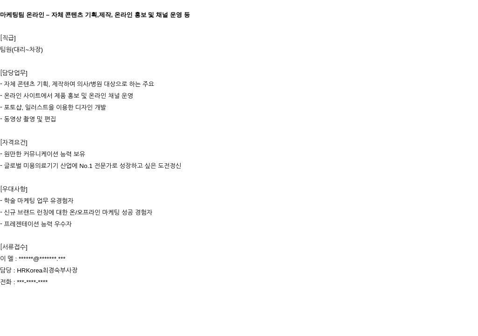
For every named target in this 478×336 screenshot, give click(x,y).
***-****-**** (32, 282)
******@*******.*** (42, 258)
